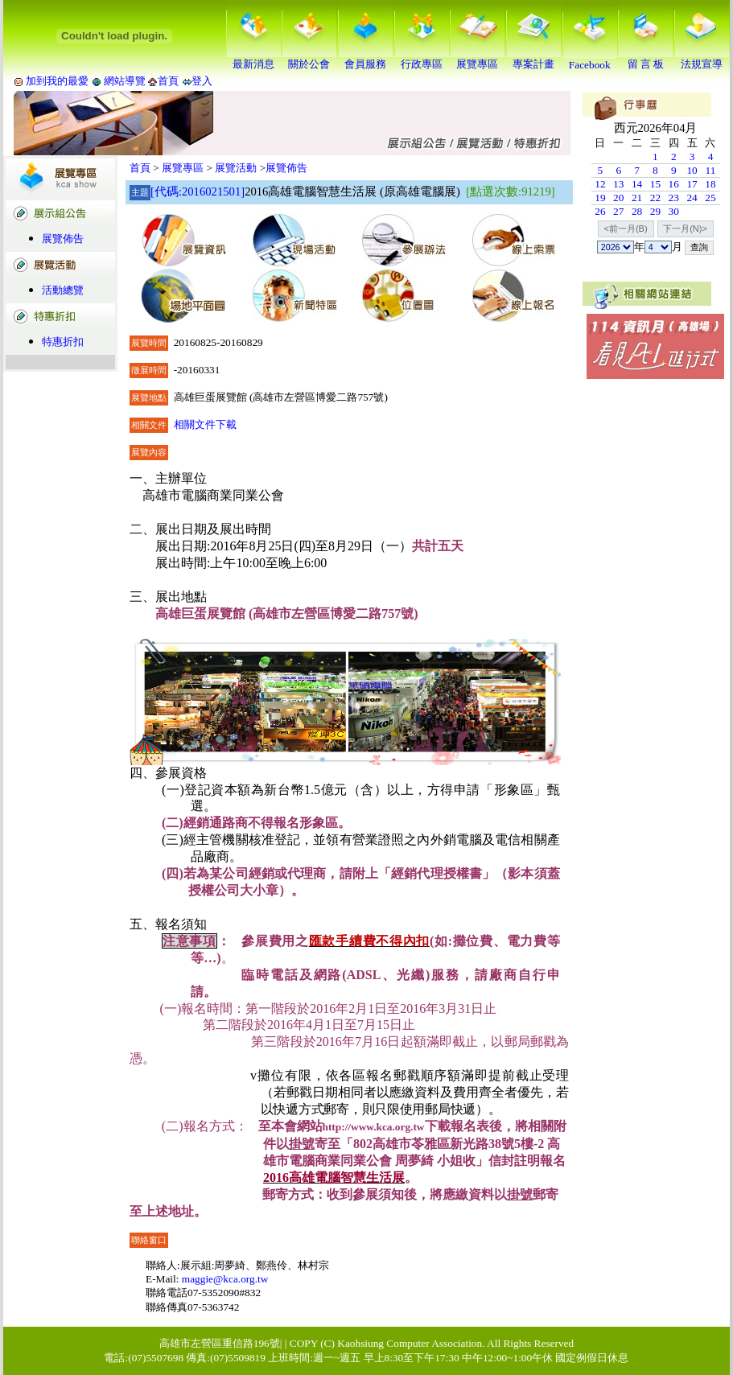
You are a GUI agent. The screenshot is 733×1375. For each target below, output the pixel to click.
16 (674, 184)
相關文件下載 (205, 424)
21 (637, 197)
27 (618, 211)
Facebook (589, 60)
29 (655, 211)
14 (637, 184)
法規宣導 (701, 58)
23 (674, 197)
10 (691, 170)
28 (637, 211)
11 (711, 170)
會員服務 (365, 58)
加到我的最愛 (57, 81)
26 (600, 211)
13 (618, 184)
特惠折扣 (63, 342)
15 (655, 184)
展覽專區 (477, 58)
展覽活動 (236, 168)
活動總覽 (63, 290)
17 (691, 184)
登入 (201, 81)
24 (691, 197)
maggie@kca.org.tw (225, 1279)
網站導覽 (125, 81)
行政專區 (421, 58)
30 (674, 211)
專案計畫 (533, 58)
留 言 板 (645, 58)
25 (710, 197)
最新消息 (253, 58)
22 (655, 197)
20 (618, 197)
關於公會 (309, 58)
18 (710, 184)
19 (600, 197)
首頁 (168, 81)
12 (600, 184)
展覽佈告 (63, 239)
